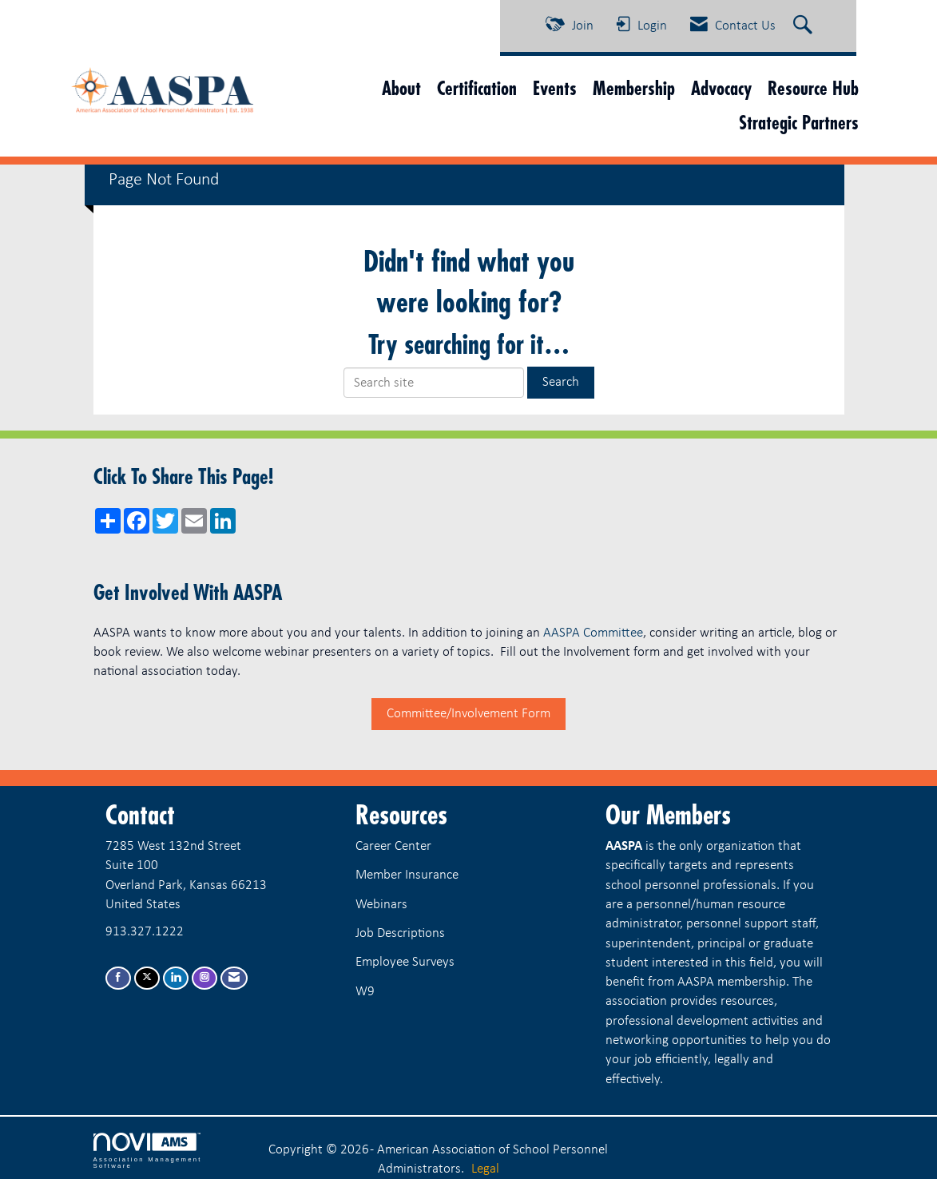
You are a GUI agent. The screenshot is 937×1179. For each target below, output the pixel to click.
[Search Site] (804, 26)
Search (560, 382)
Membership (634, 88)
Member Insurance (407, 875)
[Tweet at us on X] (147, 978)
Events (555, 88)
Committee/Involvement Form (468, 713)
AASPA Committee (593, 633)
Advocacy (721, 88)
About (401, 88)
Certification (477, 88)
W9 (365, 991)
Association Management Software (147, 1151)
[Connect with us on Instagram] (204, 978)
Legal (485, 1169)
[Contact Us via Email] (234, 978)
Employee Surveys (405, 962)
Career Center (393, 846)
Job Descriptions (400, 933)
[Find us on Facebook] (118, 978)
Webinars (381, 904)
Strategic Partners (799, 122)
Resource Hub (813, 88)
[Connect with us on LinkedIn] (176, 978)
